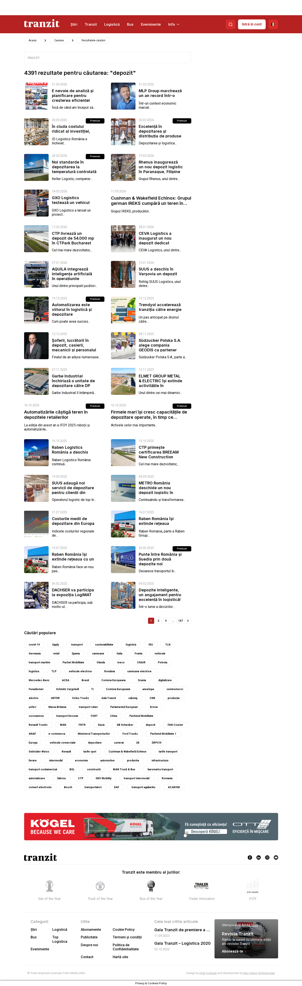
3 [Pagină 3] (166, 620)
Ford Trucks (130, 733)
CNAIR (141, 662)
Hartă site (120, 957)
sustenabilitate (104, 644)
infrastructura (160, 760)
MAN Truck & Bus (124, 769)
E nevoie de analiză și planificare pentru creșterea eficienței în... (73, 97)
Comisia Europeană (118, 689)
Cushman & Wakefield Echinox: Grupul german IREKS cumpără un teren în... (151, 200)
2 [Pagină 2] (158, 620)
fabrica (61, 778)
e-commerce (56, 733)
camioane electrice (139, 671)
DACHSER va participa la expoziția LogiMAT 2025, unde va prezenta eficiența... (73, 597)
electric (33, 698)
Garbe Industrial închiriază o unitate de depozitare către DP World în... (73, 383)
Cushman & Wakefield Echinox (127, 751)
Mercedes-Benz (39, 680)
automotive (107, 760)
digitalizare (165, 680)
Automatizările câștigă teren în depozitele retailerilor (56, 414)
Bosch (68, 787)
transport (77, 644)
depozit (150, 724)
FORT (94, 715)
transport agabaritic (143, 787)
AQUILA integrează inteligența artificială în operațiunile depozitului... (72, 276)
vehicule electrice (80, 671)
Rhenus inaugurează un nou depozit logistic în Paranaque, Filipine (161, 167)
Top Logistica (59, 939)
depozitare (95, 742)
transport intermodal (136, 778)
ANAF (32, 733)
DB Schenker (125, 724)
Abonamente (91, 930)
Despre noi (89, 945)
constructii (94, 769)
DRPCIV (157, 742)
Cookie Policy (124, 930)
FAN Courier (175, 724)
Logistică (112, 24)
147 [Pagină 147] (180, 620)
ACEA (65, 680)
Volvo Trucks (80, 698)
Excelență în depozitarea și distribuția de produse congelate (160, 133)
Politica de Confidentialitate (126, 947)
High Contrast (208, 973)
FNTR (82, 724)
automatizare (37, 778)
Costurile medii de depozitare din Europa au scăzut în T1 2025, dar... (73, 525)
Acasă (32, 40)
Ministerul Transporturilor (94, 733)
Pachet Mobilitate (73, 662)
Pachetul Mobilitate (141, 715)
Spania (76, 653)
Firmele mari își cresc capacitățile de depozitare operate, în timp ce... (149, 414)
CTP (80, 778)
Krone (154, 707)
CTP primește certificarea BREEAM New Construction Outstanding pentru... (159, 454)
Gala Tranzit (108, 698)
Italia (119, 653)
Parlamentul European (124, 707)
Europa (33, 742)
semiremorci (175, 689)
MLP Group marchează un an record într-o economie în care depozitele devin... (160, 97)
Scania (142, 680)
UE (137, 742)
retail (56, 653)
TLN (167, 644)
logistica (34, 671)
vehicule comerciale (63, 742)
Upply (55, 644)
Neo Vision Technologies (259, 973)
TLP (53, 671)
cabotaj (132, 698)
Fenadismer (36, 689)
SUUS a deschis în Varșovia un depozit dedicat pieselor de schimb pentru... (158, 276)
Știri (74, 24)
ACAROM (174, 787)
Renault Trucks (38, 724)
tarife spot (89, 751)
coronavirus (36, 715)
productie (133, 760)
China (113, 715)
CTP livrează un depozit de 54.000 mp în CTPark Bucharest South (73, 240)
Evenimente (151, 24)
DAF (116, 787)
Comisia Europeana (113, 680)
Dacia (101, 724)
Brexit (85, 680)
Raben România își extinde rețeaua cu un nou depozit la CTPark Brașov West (73, 561)
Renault (66, 751)
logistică (131, 644)
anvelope (148, 689)
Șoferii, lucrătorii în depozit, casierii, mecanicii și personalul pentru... (74, 347)
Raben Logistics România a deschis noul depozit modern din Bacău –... (72, 454)
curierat (119, 742)
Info (173, 24)
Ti (92, 689)
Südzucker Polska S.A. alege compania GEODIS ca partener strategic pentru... (160, 347)
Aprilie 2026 (250, 925)
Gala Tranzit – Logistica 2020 (182, 943)
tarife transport (168, 751)
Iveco (121, 662)
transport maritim (39, 662)
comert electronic (40, 787)
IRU (151, 644)
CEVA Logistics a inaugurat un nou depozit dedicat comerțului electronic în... (159, 243)
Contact (87, 957)
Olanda (101, 662)
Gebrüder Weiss (39, 751)
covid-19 (34, 644)
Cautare (59, 40)
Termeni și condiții (127, 937)
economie (81, 760)
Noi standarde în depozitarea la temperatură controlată (74, 167)
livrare (33, 760)
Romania (167, 778)
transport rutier (88, 707)
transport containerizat (43, 769)
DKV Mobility (103, 778)
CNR (152, 698)
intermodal (56, 760)
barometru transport (160, 769)
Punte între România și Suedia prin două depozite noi (160, 559)
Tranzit (91, 24)
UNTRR (55, 698)
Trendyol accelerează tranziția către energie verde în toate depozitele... (160, 311)
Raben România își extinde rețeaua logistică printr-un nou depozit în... (160, 525)
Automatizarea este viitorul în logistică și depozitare (72, 309)
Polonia (162, 662)
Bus (130, 24)
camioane (98, 653)
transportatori (93, 787)
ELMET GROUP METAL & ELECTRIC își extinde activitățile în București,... (160, 383)
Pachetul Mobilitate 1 (163, 733)
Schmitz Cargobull (67, 689)
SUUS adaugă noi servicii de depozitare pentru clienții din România (73, 490)
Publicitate (89, 937)
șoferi (32, 707)
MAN (63, 724)
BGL (72, 769)
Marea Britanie (57, 707)
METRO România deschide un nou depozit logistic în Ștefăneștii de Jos (156, 490)
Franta (138, 653)
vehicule (160, 653)
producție (174, 698)
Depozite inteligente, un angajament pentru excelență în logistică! (160, 595)
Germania (35, 653)
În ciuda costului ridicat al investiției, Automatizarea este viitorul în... (71, 133)
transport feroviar (67, 715)
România (109, 671)
